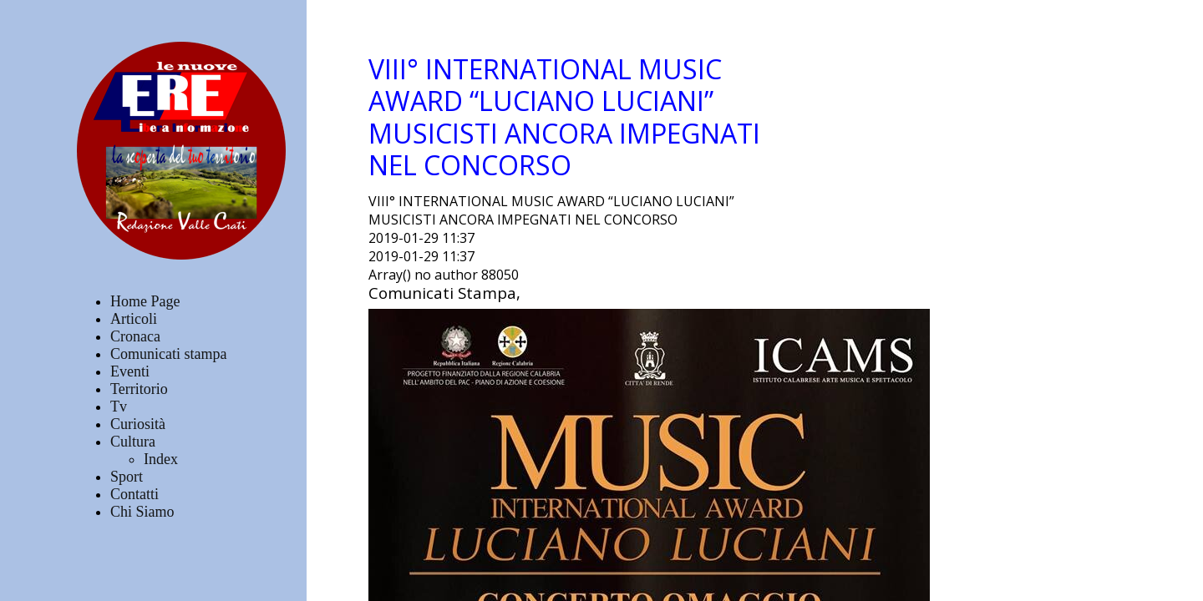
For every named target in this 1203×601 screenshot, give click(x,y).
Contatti (134, 494)
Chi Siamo (142, 511)
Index (161, 459)
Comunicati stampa (168, 354)
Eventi (130, 371)
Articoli (133, 319)
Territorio (139, 389)
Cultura (132, 441)
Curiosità (137, 424)
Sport (126, 476)
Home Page (145, 301)
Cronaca (135, 336)
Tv (118, 406)
